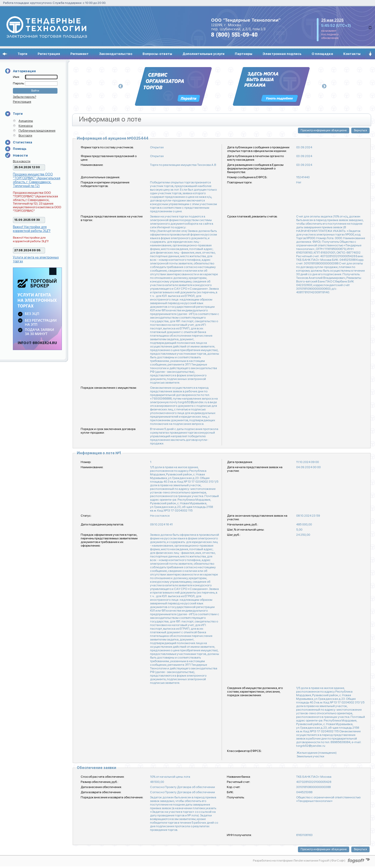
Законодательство (115, 54)
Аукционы (26, 121)
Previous (120, 86)
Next (324, 86)
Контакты (352, 54)
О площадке (322, 54)
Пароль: (19, 83)
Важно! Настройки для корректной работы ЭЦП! (32, 229)
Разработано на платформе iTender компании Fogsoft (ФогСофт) (299, 860)
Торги (22, 54)
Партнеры (243, 54)
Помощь (19, 149)
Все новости (21, 161)
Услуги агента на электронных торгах (36, 259)
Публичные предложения (37, 130)
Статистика (22, 142)
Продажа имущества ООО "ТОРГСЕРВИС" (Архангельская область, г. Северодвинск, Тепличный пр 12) (36, 180)
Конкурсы (26, 125)
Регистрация (49, 54)
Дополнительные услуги (203, 54)
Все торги (25, 135)
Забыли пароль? (24, 97)
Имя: (16, 77)
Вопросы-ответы (157, 54)
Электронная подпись (282, 54)
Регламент (79, 54)
